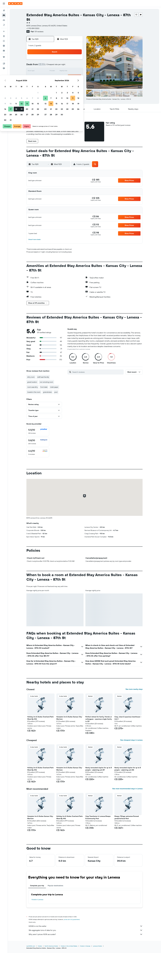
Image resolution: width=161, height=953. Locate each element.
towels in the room (33, 392)
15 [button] (77, 71)
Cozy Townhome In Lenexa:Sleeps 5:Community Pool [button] (98, 817)
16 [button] (44, 77)
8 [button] (76, 66)
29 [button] (77, 82)
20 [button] (66, 77)
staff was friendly (43, 377)
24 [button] (49, 82)
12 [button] (60, 71)
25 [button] (55, 82)
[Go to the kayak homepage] (15, 3)
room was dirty (32, 387)
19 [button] (60, 77)
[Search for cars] (4, 20)
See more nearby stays (134, 689)
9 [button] (44, 71)
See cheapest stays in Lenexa (131, 740)
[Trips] (4, 57)
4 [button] (54, 66)
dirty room (31, 377)
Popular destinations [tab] (55, 886)
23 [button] (44, 82)
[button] (3, 3)
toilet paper (54, 387)
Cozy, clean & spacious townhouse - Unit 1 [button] (127, 718)
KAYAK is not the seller (86, 926)
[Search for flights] (4, 10)
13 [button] (66, 71)
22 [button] (77, 77)
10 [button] (49, 71)
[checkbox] (37, 431)
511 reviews (39, 31)
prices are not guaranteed (72, 919)
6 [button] (65, 66)
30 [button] (44, 87)
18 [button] (55, 77)
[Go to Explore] (4, 36)
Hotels (40, 946)
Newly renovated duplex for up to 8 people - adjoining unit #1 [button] (98, 769)
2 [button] (44, 66)
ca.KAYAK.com (30, 946)
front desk (43, 387)
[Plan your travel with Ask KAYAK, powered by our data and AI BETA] (4, 31)
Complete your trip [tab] (37, 886)
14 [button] (71, 71)
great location (32, 382)
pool (56, 392)
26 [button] (60, 82)
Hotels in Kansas (85, 946)
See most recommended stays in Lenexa (127, 789)
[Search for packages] (4, 25)
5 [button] (60, 66)
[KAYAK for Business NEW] (4, 50)
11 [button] (55, 71)
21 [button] (71, 77)
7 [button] (71, 66)
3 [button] (49, 66)
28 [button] (71, 82)
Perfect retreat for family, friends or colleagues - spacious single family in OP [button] (98, 719)
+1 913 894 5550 (32, 28)
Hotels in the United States (69, 946)
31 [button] (49, 87)
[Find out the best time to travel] (4, 45)
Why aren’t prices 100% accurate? (86, 934)
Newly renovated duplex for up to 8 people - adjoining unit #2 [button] (127, 769)
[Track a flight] (4, 41)
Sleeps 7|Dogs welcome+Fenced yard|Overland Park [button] (126, 817)
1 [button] (76, 60)
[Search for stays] (4, 15)
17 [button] (49, 77)
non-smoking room (46, 382)
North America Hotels (51, 946)
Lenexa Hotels (97, 946)
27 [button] (66, 82)
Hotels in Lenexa (37, 899)
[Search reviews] (97, 372)
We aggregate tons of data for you (86, 930)
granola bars (47, 392)
